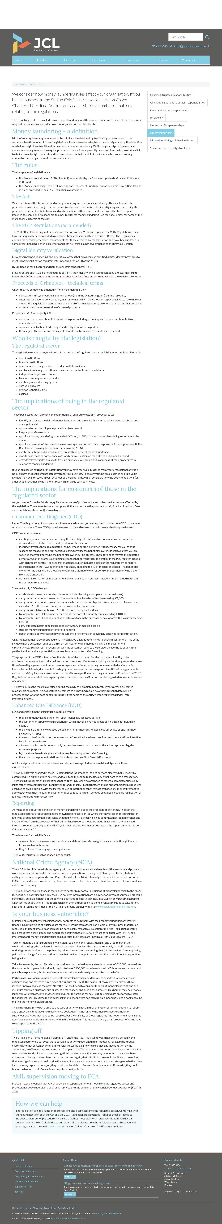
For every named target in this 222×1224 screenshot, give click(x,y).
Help (73, 1208)
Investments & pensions (27, 1181)
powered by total (106, 1213)
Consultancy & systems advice (30, 1176)
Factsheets (99, 30)
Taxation (19, 1191)
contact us (55, 1126)
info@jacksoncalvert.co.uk (192, 17)
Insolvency (156, 117)
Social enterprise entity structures (170, 148)
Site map (37, 1208)
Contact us (188, 30)
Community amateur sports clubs (170, 110)
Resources (133, 30)
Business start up (23, 1166)
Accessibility (50, 1208)
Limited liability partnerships (167, 125)
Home (18, 30)
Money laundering (161, 132)
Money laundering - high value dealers (172, 140)
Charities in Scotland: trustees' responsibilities (177, 102)
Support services (23, 1186)
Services (69, 30)
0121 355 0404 (162, 17)
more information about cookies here (68, 1218)
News (162, 30)
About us (41, 30)
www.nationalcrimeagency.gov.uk (115, 906)
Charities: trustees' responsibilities (170, 94)
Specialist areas (35, 84)
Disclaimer (63, 1208)
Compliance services (25, 1171)
